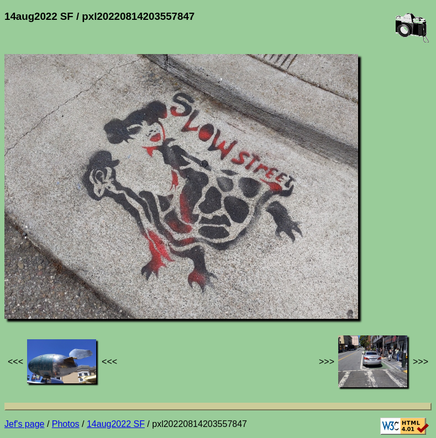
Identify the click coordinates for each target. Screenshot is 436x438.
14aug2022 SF (116, 424)
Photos (66, 424)
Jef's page (24, 424)
